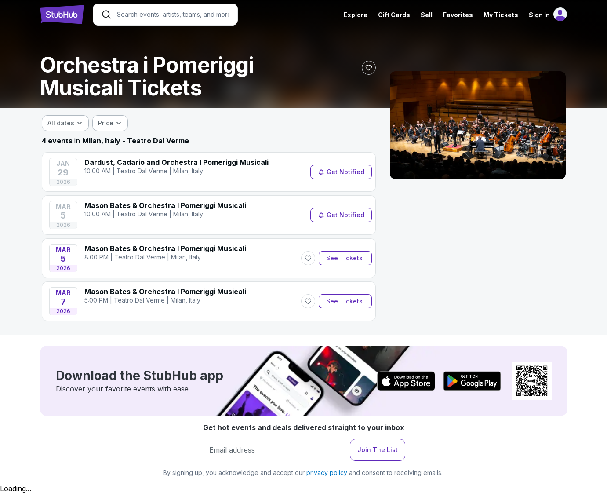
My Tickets (500, 14)
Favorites (458, 14)
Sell (427, 14)
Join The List (377, 449)
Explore (355, 14)
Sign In (539, 14)
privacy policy (326, 472)
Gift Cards (394, 14)
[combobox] (65, 123)
